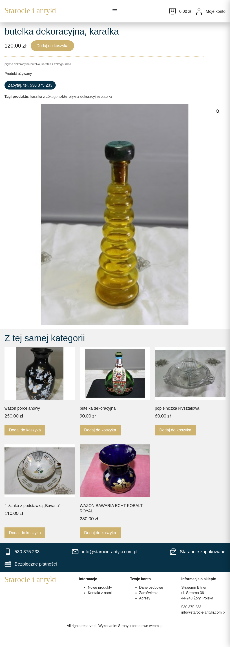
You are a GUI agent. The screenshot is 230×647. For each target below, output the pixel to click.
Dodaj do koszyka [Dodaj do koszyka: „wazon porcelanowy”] (25, 430)
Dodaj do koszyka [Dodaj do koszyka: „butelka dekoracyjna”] (100, 430)
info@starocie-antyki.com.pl (203, 612)
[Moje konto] (199, 11)
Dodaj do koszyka (52, 46)
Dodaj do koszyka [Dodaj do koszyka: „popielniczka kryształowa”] (175, 430)
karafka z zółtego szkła (48, 96)
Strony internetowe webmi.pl (140, 626)
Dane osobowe (151, 587)
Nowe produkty (100, 587)
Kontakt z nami (100, 593)
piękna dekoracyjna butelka (90, 96)
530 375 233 (191, 607)
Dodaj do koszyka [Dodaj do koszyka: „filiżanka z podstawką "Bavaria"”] (25, 533)
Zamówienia (148, 593)
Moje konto (216, 11)
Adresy (144, 598)
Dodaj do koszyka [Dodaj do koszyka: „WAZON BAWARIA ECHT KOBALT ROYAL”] (100, 533)
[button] (114, 11)
